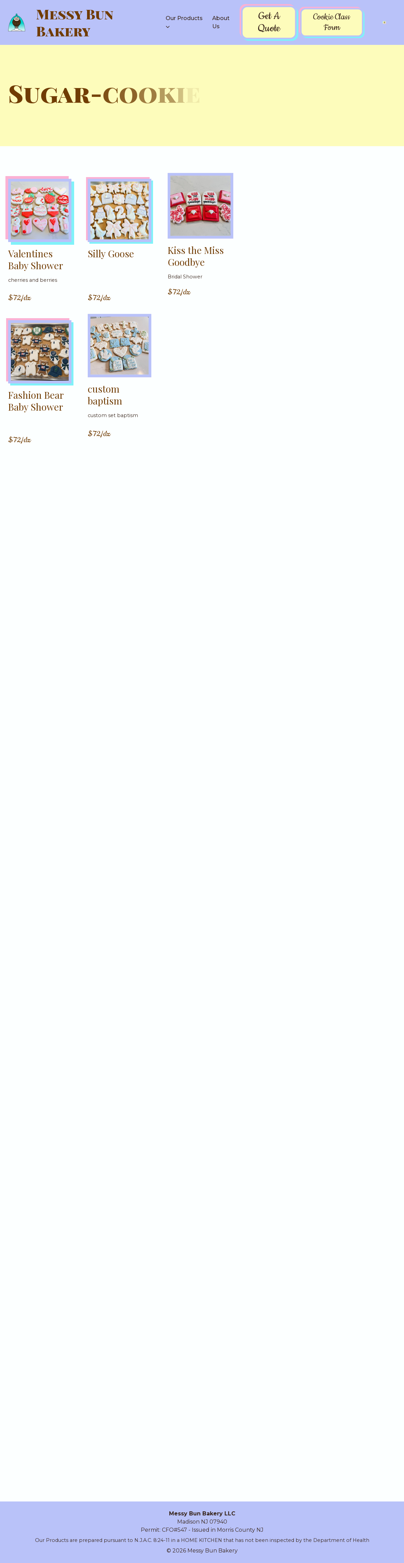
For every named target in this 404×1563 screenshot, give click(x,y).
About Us (221, 22)
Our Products (184, 18)
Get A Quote (268, 22)
